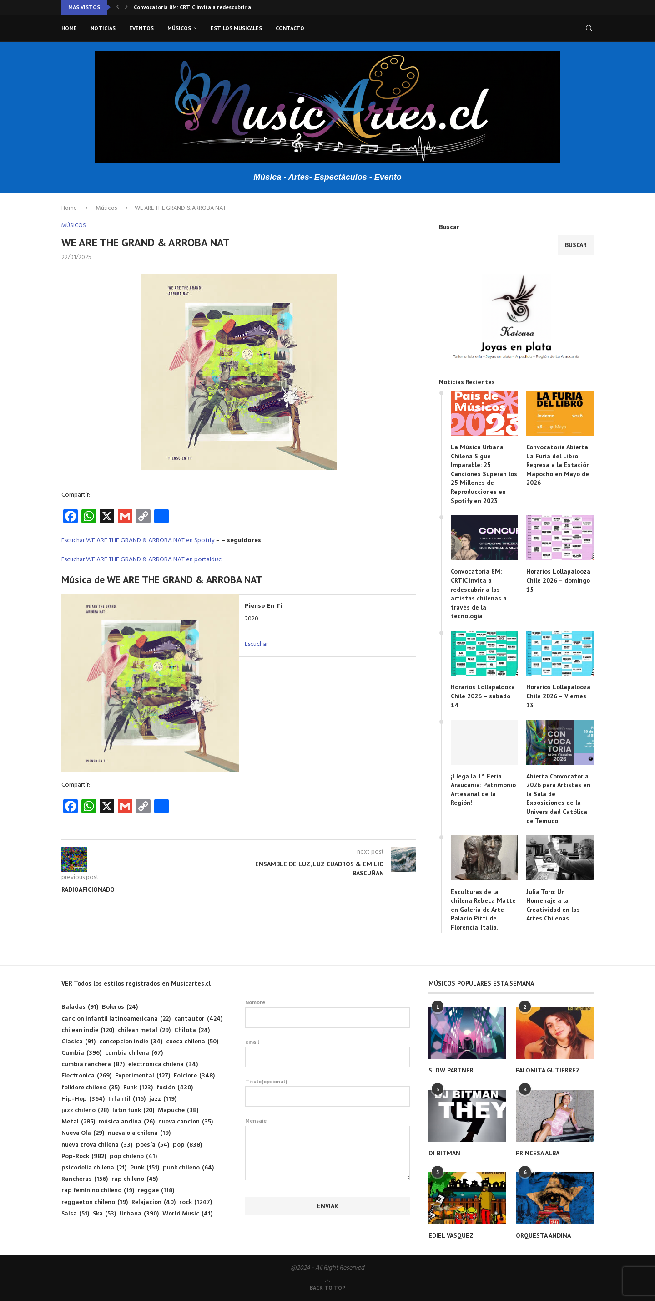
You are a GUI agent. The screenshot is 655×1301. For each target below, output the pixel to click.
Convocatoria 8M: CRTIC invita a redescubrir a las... (199, 7)
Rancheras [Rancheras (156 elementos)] (84, 1179)
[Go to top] (327, 1288)
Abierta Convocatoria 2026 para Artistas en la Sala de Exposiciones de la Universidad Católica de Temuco (558, 798)
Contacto (290, 28)
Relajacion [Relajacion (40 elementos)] (153, 1202)
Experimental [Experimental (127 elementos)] (142, 1076)
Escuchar (256, 644)
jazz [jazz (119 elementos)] (162, 1099)
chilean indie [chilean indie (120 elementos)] (87, 1030)
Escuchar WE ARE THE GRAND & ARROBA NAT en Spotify (138, 540)
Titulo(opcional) (327, 1092)
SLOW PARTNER (451, 1070)
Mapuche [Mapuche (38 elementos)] (178, 1110)
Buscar (449, 227)
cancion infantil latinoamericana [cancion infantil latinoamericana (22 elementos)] (116, 1019)
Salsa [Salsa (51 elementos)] (75, 1214)
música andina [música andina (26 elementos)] (127, 1122)
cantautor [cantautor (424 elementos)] (198, 1019)
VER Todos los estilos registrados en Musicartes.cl (136, 983)
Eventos (141, 28)
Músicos (179, 28)
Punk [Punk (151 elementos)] (144, 1168)
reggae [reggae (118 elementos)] (156, 1190)
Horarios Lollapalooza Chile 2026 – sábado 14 (483, 696)
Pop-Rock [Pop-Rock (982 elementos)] (83, 1156)
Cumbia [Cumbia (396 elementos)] (81, 1053)
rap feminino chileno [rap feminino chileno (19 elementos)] (97, 1190)
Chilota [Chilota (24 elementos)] (192, 1030)
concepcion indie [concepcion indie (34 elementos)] (130, 1041)
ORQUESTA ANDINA (543, 1235)
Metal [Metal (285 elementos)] (78, 1122)
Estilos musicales (236, 28)
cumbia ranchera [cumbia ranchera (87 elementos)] (93, 1064)
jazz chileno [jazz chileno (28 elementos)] (85, 1110)
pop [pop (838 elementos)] (187, 1145)
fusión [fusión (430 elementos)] (174, 1087)
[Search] (589, 28)
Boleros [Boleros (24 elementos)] (120, 1007)
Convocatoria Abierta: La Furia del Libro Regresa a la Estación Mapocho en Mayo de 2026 (558, 465)
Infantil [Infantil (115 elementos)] (127, 1099)
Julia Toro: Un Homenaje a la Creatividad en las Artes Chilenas (553, 905)
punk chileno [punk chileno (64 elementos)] (188, 1168)
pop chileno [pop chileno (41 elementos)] (133, 1156)
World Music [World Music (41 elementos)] (187, 1214)
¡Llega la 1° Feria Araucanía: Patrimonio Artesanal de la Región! (483, 789)
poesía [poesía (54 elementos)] (152, 1145)
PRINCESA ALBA (537, 1153)
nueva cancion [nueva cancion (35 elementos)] (185, 1122)
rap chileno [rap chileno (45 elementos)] (134, 1179)
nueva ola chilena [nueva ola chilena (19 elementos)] (139, 1133)
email (327, 1052)
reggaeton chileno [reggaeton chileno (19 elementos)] (94, 1202)
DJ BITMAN (444, 1153)
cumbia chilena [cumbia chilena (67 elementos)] (134, 1053)
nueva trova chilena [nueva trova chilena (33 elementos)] (96, 1145)
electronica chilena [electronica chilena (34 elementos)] (163, 1064)
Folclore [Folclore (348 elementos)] (194, 1076)
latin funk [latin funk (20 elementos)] (133, 1110)
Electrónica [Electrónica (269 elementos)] (86, 1076)
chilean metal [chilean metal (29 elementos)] (144, 1030)
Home (69, 28)
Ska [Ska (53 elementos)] (104, 1214)
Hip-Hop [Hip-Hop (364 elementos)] (83, 1099)
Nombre (327, 1013)
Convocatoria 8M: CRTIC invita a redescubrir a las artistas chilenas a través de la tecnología (479, 593)
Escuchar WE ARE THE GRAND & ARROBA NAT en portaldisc (141, 559)
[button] (117, 7)
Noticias (103, 28)
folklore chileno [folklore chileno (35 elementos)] (90, 1087)
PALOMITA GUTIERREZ (548, 1070)
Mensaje (327, 1125)
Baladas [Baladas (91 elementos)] (79, 1007)
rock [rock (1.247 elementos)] (195, 1202)
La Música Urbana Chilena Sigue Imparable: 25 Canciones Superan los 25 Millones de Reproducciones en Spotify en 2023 (484, 474)
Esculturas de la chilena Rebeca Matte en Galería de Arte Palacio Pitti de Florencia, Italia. (483, 909)
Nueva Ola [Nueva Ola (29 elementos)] (82, 1133)
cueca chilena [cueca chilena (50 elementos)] (192, 1041)
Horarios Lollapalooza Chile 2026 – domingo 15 (558, 580)
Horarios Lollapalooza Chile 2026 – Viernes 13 (558, 696)
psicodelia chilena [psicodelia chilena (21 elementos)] (93, 1168)
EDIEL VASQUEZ (451, 1235)
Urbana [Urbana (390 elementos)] (139, 1214)
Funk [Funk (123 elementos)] (138, 1087)
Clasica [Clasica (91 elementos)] (78, 1041)
